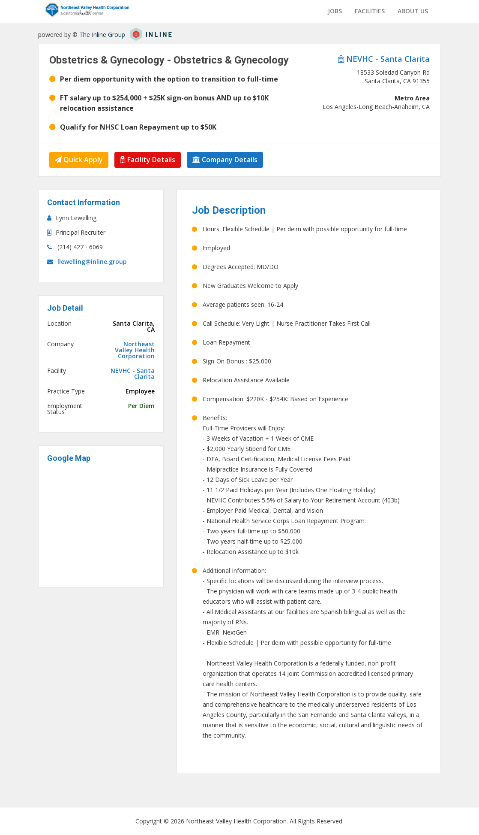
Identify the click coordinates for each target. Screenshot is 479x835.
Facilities (370, 11)
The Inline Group (102, 34)
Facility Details (147, 159)
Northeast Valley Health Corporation (135, 350)
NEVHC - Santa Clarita (384, 59)
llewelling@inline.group (92, 261)
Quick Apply (79, 159)
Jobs (335, 11)
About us (413, 11)
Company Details (224, 159)
